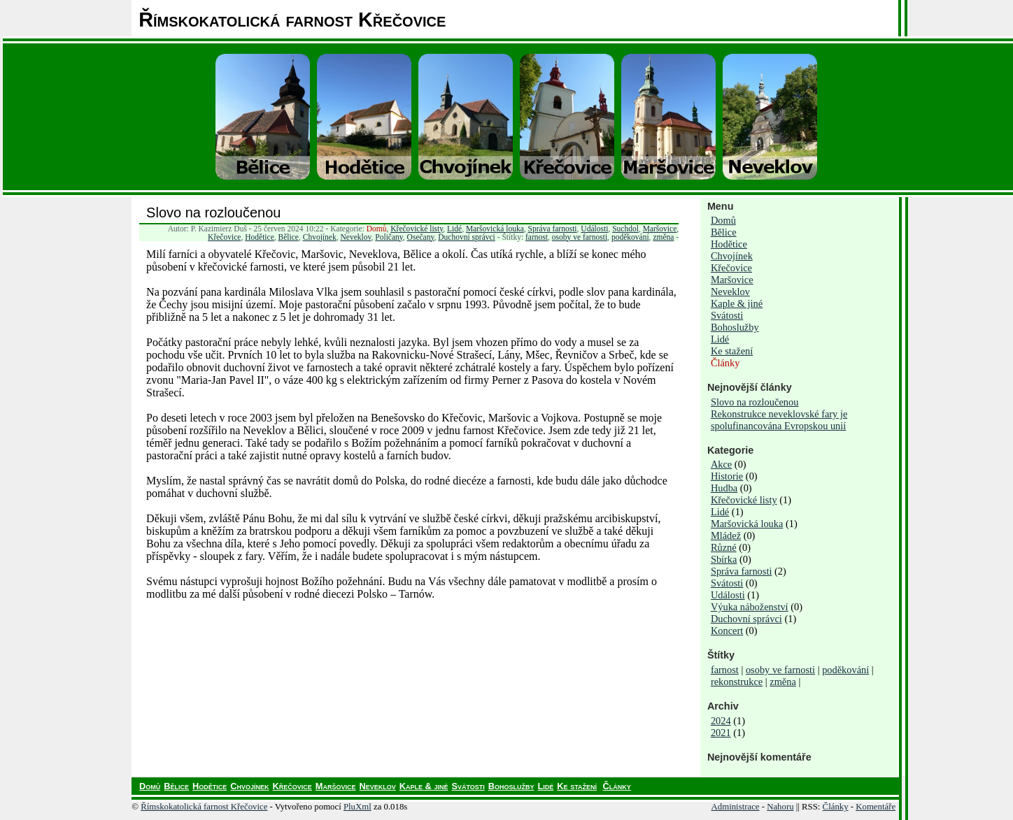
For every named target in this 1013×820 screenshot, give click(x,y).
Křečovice (224, 237)
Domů (377, 228)
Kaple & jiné (737, 303)
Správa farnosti (552, 228)
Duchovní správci (466, 237)
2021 (721, 732)
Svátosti (727, 315)
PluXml (357, 807)
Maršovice (660, 228)
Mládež (726, 535)
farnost (536, 237)
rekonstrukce (737, 681)
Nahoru (780, 807)
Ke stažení (732, 351)
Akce (721, 464)
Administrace (735, 807)
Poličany (389, 237)
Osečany (420, 237)
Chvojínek (320, 237)
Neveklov (355, 237)
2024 (721, 720)
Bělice (288, 237)
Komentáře (875, 807)
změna (663, 237)
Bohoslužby (735, 327)
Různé (724, 547)
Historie (727, 476)
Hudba (724, 488)
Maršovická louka (495, 228)
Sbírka (724, 559)
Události (594, 228)
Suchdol (625, 228)
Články (725, 362)
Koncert (727, 630)
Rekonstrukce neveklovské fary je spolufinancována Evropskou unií (779, 419)
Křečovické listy (416, 228)
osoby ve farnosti (579, 237)
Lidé (454, 228)
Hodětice (259, 237)
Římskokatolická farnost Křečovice (204, 807)
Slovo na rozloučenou (213, 212)
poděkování (630, 237)
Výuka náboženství (749, 606)
